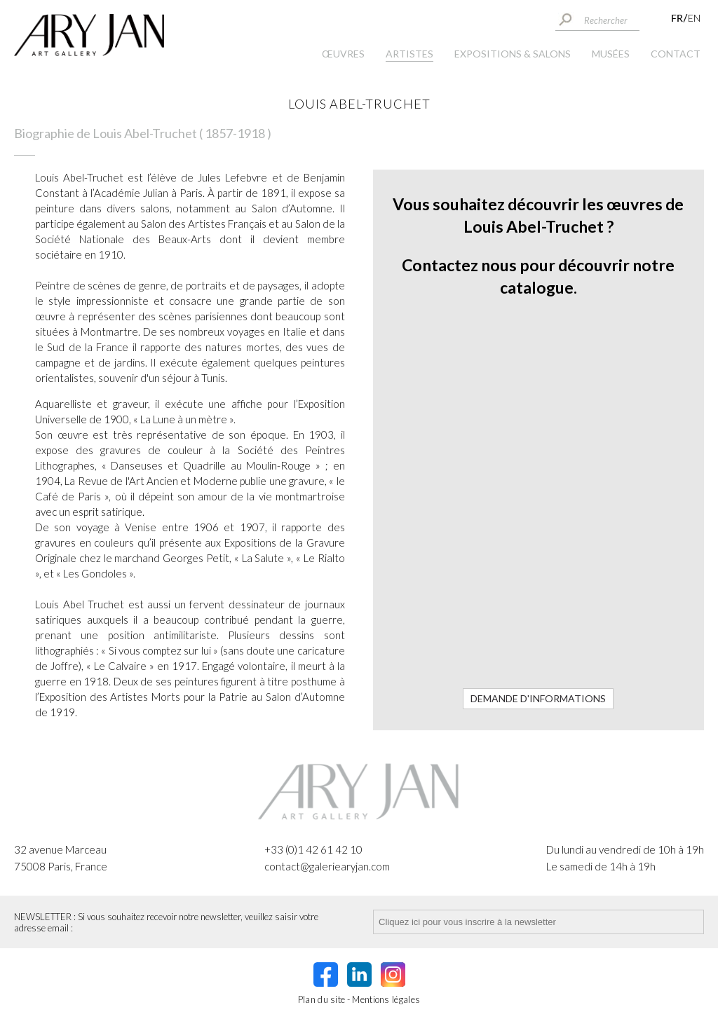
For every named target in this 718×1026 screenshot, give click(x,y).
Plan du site (322, 999)
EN (694, 18)
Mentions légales (386, 999)
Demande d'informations (538, 698)
